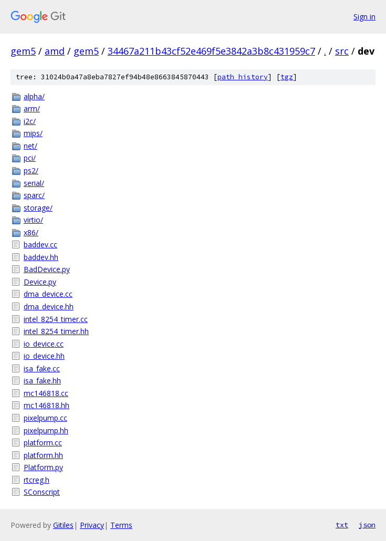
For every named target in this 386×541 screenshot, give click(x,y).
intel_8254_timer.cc (56, 319)
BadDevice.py (47, 269)
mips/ (33, 133)
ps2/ (31, 170)
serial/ (34, 183)
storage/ (38, 208)
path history (242, 76)
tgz (286, 76)
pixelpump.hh (46, 430)
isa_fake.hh (42, 381)
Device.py (40, 282)
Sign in (364, 17)
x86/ (31, 232)
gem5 (23, 51)
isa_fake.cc (42, 368)
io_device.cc (44, 344)
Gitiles (63, 525)
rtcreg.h (36, 480)
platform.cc (43, 443)
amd (55, 51)
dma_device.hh (49, 306)
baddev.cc (40, 244)
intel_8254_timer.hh (56, 331)
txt (342, 524)
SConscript (42, 492)
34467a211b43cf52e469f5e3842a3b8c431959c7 (211, 51)
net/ (30, 146)
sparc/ (34, 195)
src (342, 51)
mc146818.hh (46, 405)
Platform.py (43, 467)
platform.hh (43, 455)
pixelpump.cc (45, 418)
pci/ (30, 158)
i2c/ (30, 121)
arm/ (32, 108)
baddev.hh (41, 257)
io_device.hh (44, 356)
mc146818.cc (46, 393)
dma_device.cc (48, 294)
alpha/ (34, 96)
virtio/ (33, 220)
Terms (121, 525)
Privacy (92, 525)
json (367, 524)
